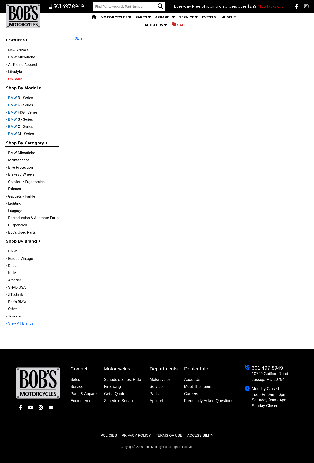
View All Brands (21, 323)
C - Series (20, 126)
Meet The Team (197, 386)
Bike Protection (20, 167)
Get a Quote (114, 394)
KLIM (12, 273)
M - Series (21, 134)
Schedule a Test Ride (122, 379)
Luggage (15, 211)
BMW (12, 251)
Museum (228, 17)
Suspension (17, 225)
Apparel (163, 17)
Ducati (13, 266)
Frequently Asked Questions (208, 401)
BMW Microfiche (21, 57)
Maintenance (18, 160)
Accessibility (200, 435)
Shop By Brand (23, 241)
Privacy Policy (136, 435)
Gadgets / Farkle (21, 196)
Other (12, 309)
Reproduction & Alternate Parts (33, 218)
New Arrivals (18, 50)
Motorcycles (114, 17)
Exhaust (14, 189)
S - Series (20, 119)
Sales (75, 379)
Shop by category (26, 143)
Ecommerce (80, 401)
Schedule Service (119, 401)
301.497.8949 (267, 367)
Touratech (16, 316)
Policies (109, 435)
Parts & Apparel (84, 394)
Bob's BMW (17, 302)
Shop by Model (23, 88)
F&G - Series (23, 112)
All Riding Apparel (22, 64)
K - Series (20, 105)
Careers (191, 394)
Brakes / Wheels (21, 174)
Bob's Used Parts (22, 232)
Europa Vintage (20, 258)
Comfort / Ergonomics (26, 182)
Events (209, 17)
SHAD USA (17, 287)
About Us (154, 25)
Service (186, 17)
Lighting (14, 203)
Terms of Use (169, 435)
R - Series (20, 98)
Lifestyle (15, 71)
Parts (141, 17)
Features (17, 40)
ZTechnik (15, 294)
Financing (112, 386)
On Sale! (15, 79)
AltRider (14, 280)
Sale (179, 24)
